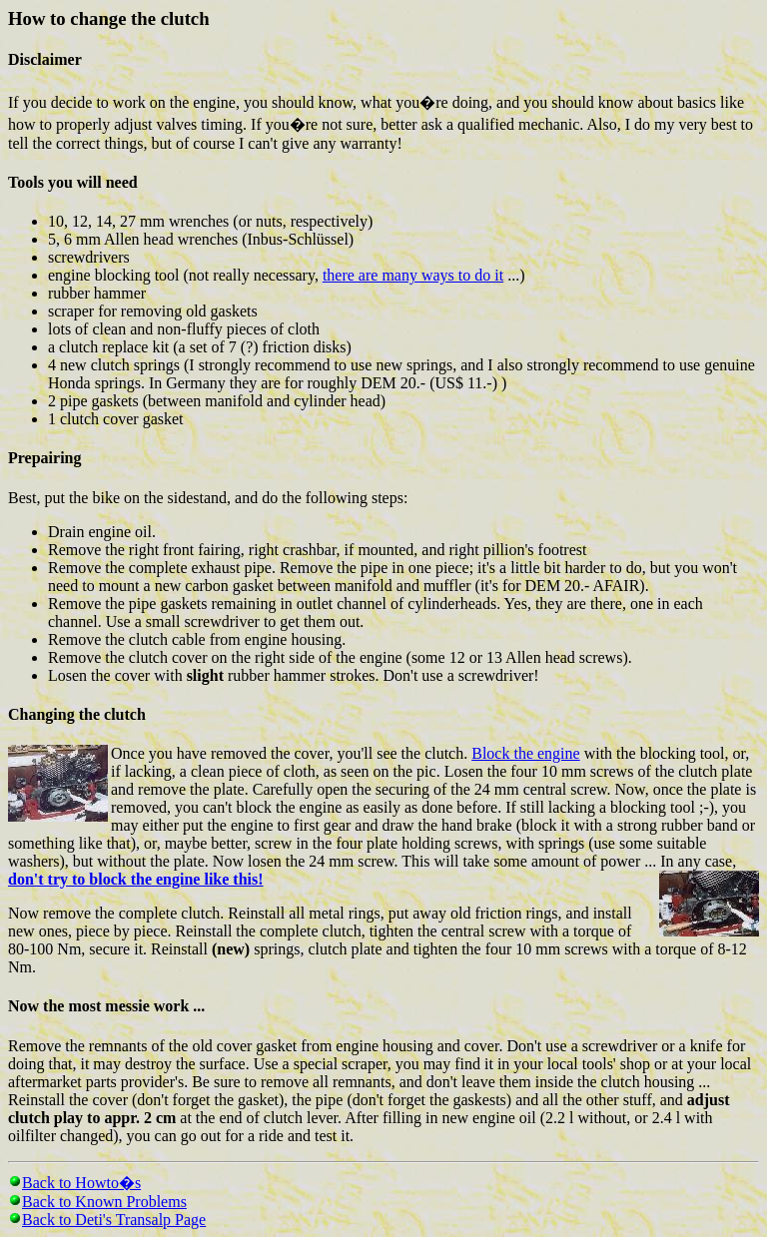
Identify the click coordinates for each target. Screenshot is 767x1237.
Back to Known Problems (104, 1201)
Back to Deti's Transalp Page (114, 1219)
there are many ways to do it (413, 275)
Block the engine (525, 753)
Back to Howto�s (81, 1182)
